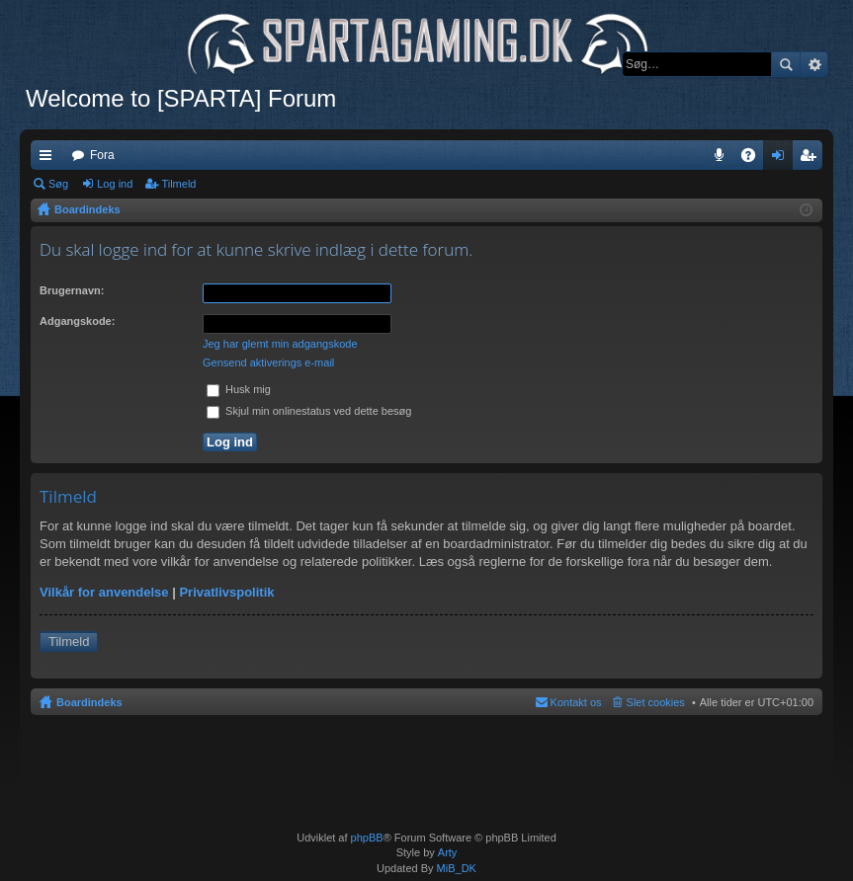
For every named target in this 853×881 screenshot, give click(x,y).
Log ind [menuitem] (782, 159)
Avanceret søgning (814, 64)
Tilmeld (178, 184)
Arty (448, 852)
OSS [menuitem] (755, 159)
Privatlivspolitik (226, 592)
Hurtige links (49, 159)
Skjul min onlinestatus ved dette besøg (309, 411)
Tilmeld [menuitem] (813, 159)
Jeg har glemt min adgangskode (280, 344)
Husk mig (239, 389)
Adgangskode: (77, 321)
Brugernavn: (72, 290)
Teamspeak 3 (723, 159)
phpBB (367, 837)
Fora (102, 155)
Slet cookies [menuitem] (656, 702)
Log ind (114, 184)
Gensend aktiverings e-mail (268, 362)
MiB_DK (455, 868)
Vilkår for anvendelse (104, 592)
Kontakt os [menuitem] (576, 702)
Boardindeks (89, 702)
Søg (786, 64)
